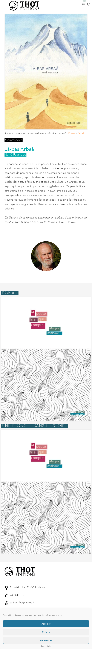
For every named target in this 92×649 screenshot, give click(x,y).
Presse (71, 133)
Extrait (80, 133)
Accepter (45, 628)
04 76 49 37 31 (17, 595)
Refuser (46, 637)
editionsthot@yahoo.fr (22, 602)
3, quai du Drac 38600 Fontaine (27, 587)
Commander (13, 140)
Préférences (46, 645)
